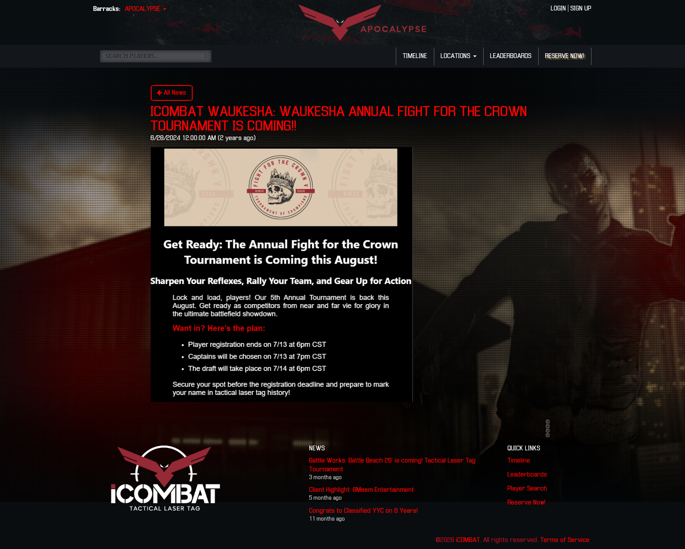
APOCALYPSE (145, 9)
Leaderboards (527, 475)
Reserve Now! (527, 503)
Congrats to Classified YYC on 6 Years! (363, 511)
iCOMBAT (468, 540)
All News (172, 92)
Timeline (519, 461)
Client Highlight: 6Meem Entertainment (361, 490)
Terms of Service (565, 540)
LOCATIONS (459, 56)
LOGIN (558, 9)
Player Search (527, 489)
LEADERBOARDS (511, 56)
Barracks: (107, 9)
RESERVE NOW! (565, 56)
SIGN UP (581, 9)
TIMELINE (415, 56)
